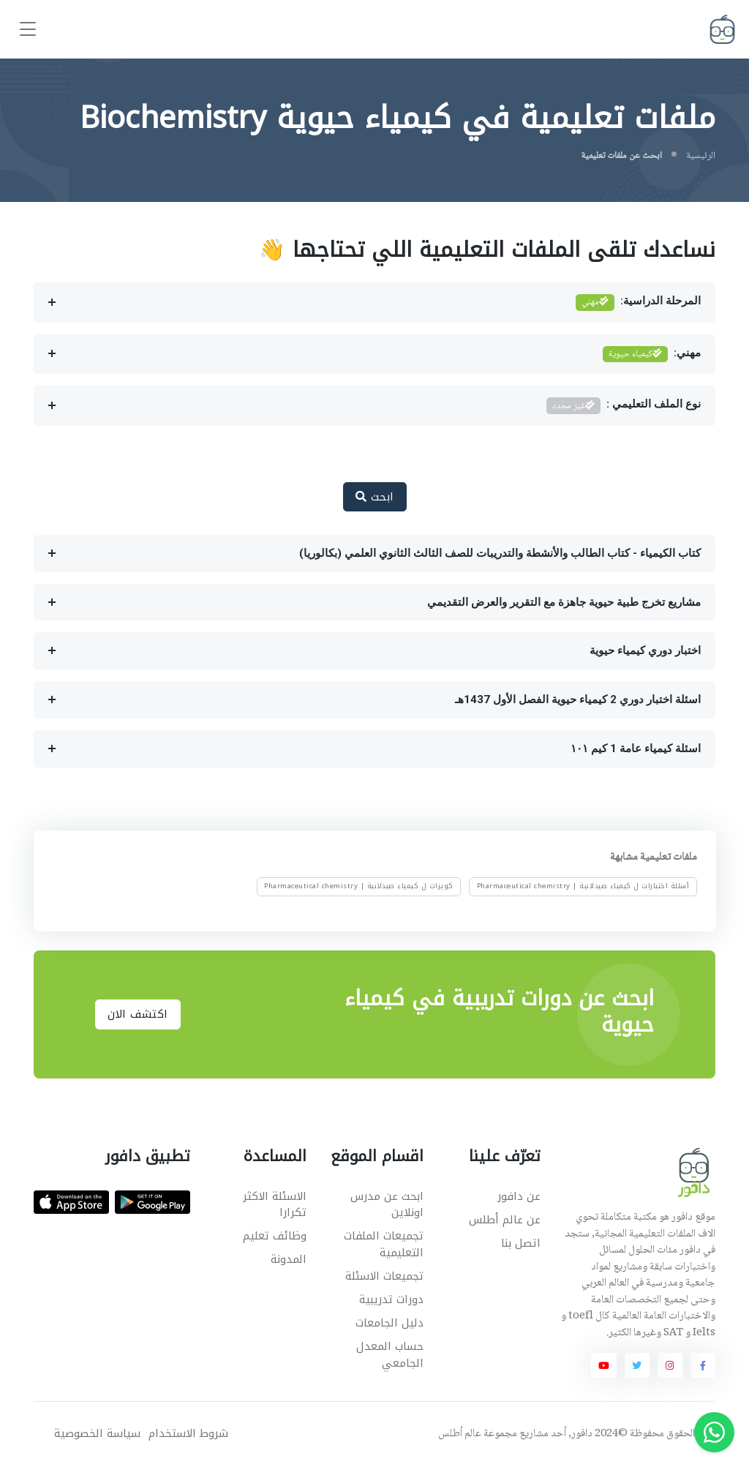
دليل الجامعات (389, 1323)
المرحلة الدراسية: (638, 302)
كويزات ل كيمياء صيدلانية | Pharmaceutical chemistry (358, 886)
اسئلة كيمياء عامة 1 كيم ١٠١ (636, 748)
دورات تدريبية (391, 1299)
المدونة (288, 1259)
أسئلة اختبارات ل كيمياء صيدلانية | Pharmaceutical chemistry (583, 886)
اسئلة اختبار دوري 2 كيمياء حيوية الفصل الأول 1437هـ (578, 699)
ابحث (374, 497)
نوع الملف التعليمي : (623, 405)
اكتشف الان (138, 1014)
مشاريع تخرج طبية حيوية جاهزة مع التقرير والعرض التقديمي (564, 602)
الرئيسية (700, 156)
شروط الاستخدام (188, 1433)
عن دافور (519, 1196)
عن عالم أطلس (505, 1219)
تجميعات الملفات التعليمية (384, 1244)
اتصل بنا (521, 1243)
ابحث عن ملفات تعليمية (621, 156)
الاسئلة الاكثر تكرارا (274, 1204)
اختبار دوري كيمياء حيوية (645, 650)
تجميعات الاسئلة (384, 1276)
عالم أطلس (459, 1434)
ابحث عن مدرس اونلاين (387, 1204)
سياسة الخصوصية (97, 1433)
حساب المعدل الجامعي (390, 1354)
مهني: (652, 354)
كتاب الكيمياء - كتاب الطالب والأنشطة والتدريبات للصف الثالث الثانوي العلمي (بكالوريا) (500, 553)
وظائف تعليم (274, 1236)
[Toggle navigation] (28, 29)
